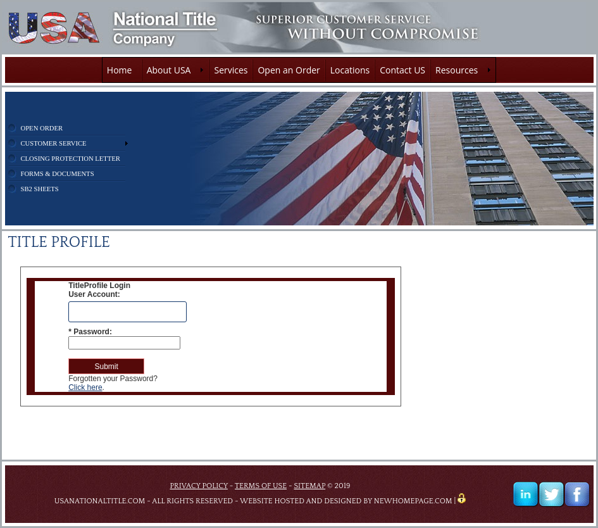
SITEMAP (309, 486)
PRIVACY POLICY (199, 486)
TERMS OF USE (261, 486)
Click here (85, 387)
